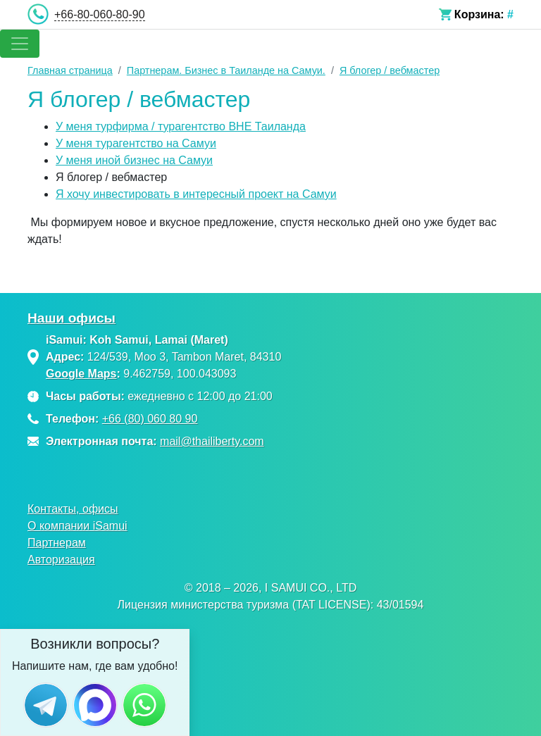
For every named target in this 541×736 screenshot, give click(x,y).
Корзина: (479, 14)
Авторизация (61, 560)
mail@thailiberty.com (212, 441)
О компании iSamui (77, 526)
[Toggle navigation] (19, 44)
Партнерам (56, 543)
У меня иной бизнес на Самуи (134, 160)
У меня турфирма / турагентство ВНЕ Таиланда (181, 126)
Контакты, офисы (72, 509)
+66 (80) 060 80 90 (150, 419)
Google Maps (81, 374)
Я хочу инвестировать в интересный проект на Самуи (196, 194)
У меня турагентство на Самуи (136, 143)
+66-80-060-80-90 (99, 14)
